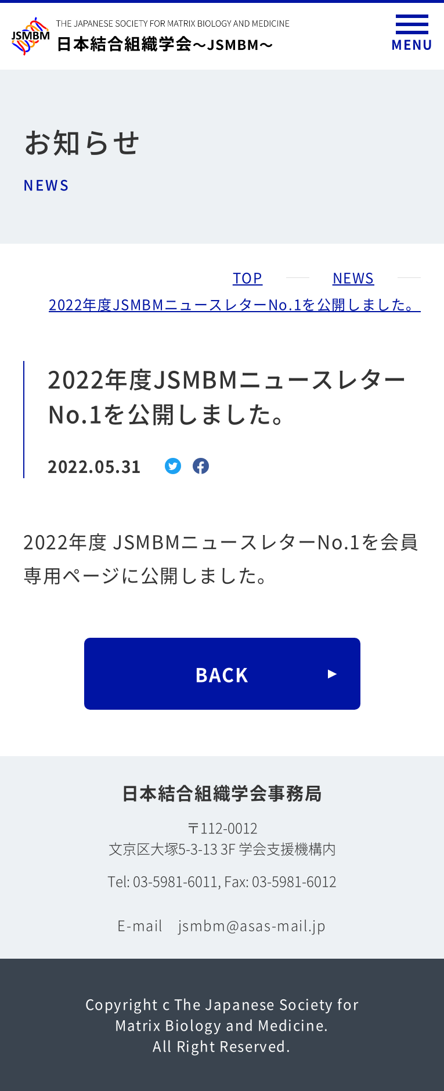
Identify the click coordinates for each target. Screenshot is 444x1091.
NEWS (353, 277)
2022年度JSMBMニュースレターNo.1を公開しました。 (235, 304)
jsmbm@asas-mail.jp (252, 925)
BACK (221, 673)
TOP (248, 277)
